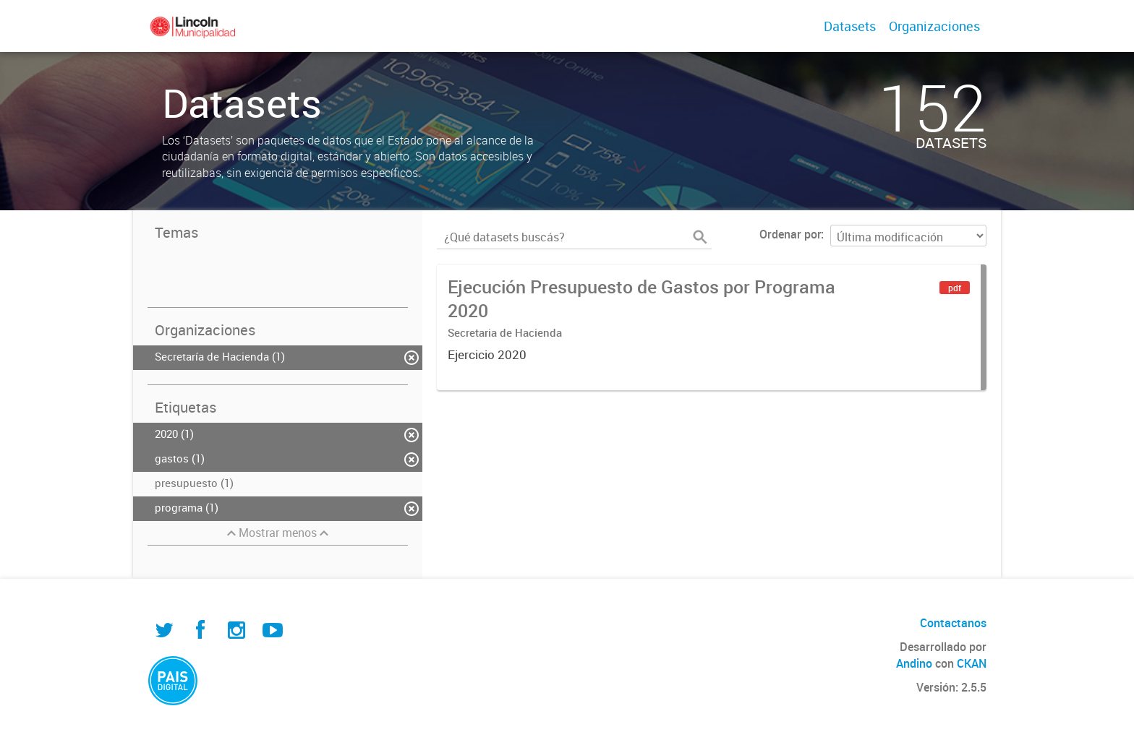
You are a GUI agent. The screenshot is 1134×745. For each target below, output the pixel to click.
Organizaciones (934, 26)
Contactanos (953, 623)
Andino (914, 663)
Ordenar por (790, 234)
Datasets (850, 26)
